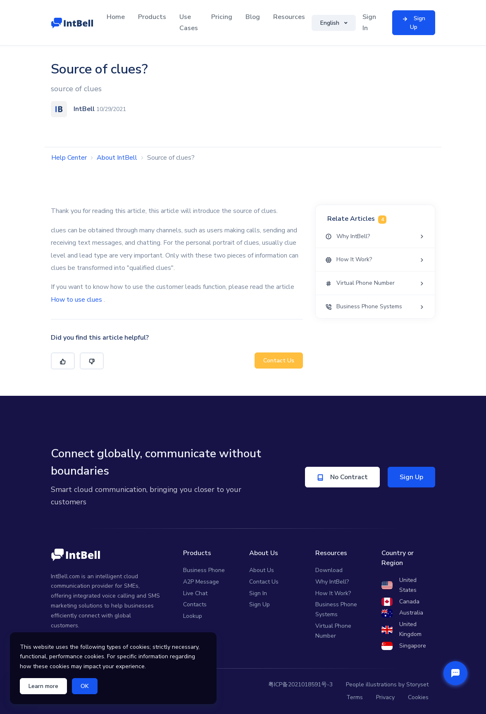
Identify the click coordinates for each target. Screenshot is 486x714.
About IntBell (117, 157)
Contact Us (278, 360)
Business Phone (204, 570)
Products (152, 16)
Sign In (369, 22)
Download (329, 570)
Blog (252, 16)
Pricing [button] (221, 16)
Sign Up (411, 477)
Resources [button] (289, 16)
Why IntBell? (332, 582)
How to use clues (76, 299)
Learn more (43, 686)
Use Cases (188, 22)
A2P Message (201, 582)
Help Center (69, 157)
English (330, 23)
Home (116, 16)
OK (85, 686)
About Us (261, 570)
